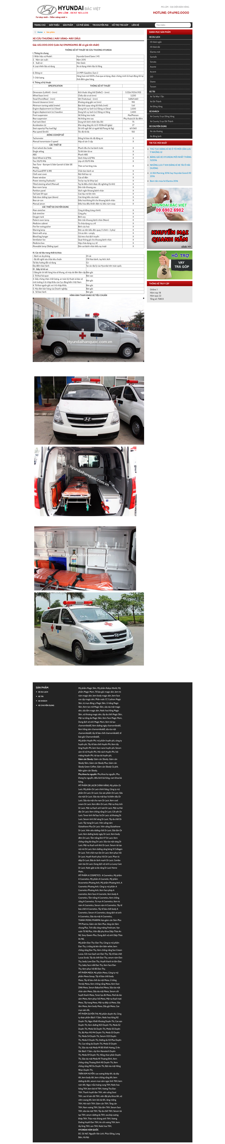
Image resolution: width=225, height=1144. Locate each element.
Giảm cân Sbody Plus (98, 763)
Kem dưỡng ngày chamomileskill (106, 725)
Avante (153, 66)
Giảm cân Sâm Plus (97, 924)
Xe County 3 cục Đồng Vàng (162, 116)
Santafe (153, 57)
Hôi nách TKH (89, 1103)
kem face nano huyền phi (103, 748)
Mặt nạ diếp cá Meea (107, 1002)
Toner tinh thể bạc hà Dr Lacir (96, 815)
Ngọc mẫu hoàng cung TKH (98, 1085)
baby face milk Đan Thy (92, 965)
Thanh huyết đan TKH (92, 1092)
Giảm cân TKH (102, 1103)
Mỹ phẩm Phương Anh (110, 882)
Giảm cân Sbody (101, 759)
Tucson (153, 86)
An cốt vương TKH (107, 1122)
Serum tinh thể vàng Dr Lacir (95, 819)
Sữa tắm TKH (104, 1107)
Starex (153, 81)
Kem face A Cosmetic (97, 894)
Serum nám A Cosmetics (105, 905)
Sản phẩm (42, 687)
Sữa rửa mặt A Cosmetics (101, 916)
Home (40, 32)
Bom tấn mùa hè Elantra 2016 (164, 181)
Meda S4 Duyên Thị (90, 1036)
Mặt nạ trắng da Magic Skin (90, 718)
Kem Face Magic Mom (112, 718)
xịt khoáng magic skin (92, 714)
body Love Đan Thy (90, 961)
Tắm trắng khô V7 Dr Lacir (101, 838)
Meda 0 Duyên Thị (90, 1040)
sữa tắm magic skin (91, 710)
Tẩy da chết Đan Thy (98, 957)
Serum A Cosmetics (96, 912)
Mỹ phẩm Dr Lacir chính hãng (96, 789)
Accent (153, 71)
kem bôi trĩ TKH (94, 1088)
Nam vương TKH (90, 1107)
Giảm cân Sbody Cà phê (107, 766)
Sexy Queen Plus (89, 935)
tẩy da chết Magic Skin (112, 714)
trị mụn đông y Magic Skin (94, 703)
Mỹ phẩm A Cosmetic (99, 879)
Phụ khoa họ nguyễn (106, 774)
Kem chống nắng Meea (101, 984)
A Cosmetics (107, 875)
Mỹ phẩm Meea (100, 972)
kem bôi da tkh (99, 1100)
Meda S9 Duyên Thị (90, 1055)
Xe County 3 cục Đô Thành (161, 121)
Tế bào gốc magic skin (104, 691)
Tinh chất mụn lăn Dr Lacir (97, 852)
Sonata (153, 61)
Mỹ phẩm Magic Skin (87, 688)
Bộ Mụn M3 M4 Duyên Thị (93, 1032)
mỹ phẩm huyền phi (105, 740)
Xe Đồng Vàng (156, 106)
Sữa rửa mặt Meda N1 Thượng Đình (97, 1058)
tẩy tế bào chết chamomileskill (105, 733)
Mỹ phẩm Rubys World (107, 688)
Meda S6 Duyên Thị (96, 1029)
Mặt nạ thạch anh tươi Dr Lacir (99, 808)
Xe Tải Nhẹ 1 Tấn (157, 96)
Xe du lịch (154, 37)
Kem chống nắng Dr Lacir (100, 811)
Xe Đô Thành (155, 101)
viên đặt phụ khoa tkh (109, 1096)
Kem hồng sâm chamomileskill (91, 729)
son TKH (94, 1126)
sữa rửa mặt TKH (90, 1111)
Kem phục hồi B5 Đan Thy (93, 968)
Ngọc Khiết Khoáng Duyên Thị (101, 1021)
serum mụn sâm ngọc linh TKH (104, 1081)
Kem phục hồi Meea (96, 998)
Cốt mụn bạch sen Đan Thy (96, 954)
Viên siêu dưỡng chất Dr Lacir (98, 830)
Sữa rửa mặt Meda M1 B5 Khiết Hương (98, 1047)
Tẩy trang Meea (90, 1002)
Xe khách (154, 111)
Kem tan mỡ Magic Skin (93, 707)
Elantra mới (155, 52)
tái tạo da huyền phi (102, 755)
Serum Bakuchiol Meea (99, 987)
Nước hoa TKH (105, 1126)
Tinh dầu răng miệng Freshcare (102, 927)
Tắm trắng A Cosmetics (98, 897)
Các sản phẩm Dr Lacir (108, 793)
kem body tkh (88, 1077)
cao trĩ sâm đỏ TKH (91, 1096)
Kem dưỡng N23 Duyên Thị (100, 1025)
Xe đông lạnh (156, 136)
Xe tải (152, 91)
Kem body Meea (95, 1006)
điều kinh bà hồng (102, 778)
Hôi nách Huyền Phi (106, 752)
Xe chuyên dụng (158, 126)
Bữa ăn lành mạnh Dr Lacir (101, 860)
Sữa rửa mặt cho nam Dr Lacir (96, 800)
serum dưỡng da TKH (95, 1115)
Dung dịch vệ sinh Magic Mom (91, 722)
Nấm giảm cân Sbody (87, 770)
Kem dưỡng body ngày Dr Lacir (96, 834)
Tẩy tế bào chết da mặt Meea (96, 980)
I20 (151, 76)
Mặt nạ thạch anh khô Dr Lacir (96, 845)
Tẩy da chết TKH (105, 1111)
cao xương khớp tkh (103, 1073)
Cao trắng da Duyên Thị (92, 1043)
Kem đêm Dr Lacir (99, 804)
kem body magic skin (102, 695)
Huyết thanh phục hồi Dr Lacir (99, 856)
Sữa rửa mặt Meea (101, 991)
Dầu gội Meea (109, 1006)
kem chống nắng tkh (104, 1077)
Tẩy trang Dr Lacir (90, 823)
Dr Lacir (95, 793)
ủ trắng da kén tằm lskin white (99, 946)
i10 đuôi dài (155, 47)
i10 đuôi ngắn (156, 42)
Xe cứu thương (156, 131)
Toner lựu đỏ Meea (103, 995)
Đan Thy (99, 942)
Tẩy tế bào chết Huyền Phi (99, 744)
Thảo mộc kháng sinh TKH (99, 1118)
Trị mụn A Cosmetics (104, 901)
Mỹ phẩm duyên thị (107, 1013)
